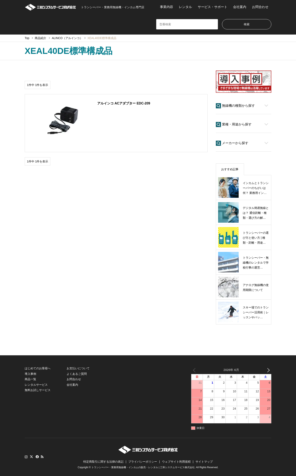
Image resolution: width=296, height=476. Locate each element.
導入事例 (30, 373)
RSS (42, 456)
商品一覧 (30, 379)
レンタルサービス (36, 384)
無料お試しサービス (38, 390)
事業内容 (166, 7)
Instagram (26, 456)
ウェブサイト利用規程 (176, 461)
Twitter (31, 456)
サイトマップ (204, 461)
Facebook (36, 456)
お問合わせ (260, 7)
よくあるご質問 (77, 373)
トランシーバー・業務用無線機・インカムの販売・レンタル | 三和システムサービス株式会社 (143, 467)
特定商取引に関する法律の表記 (103, 461)
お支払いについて (78, 368)
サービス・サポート (212, 7)
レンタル (185, 7)
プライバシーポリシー (142, 461)
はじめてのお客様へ (38, 368)
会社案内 (239, 7)
